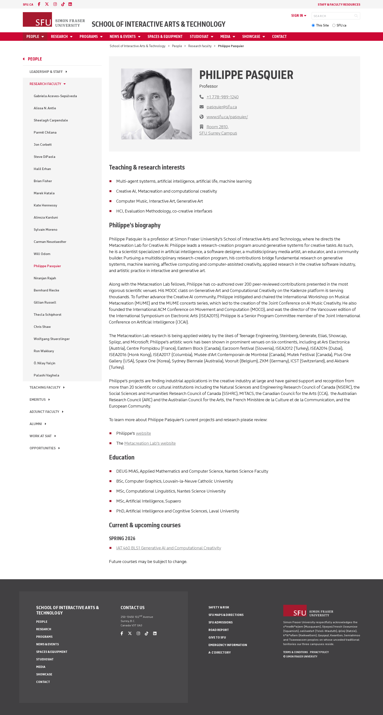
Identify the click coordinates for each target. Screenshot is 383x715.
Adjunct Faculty (44, 412)
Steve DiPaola (44, 157)
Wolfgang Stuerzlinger (52, 339)
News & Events (123, 36)
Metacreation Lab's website (150, 443)
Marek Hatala (44, 193)
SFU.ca (341, 25)
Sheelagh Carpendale (51, 120)
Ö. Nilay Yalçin (44, 363)
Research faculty (200, 46)
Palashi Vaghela (46, 375)
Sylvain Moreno (45, 230)
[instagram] (55, 4)
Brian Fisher (43, 181)
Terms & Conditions (295, 652)
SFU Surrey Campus (218, 133)
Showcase (251, 36)
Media (225, 36)
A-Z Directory (219, 652)
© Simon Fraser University (300, 656)
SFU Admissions (220, 622)
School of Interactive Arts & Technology (158, 24)
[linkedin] (70, 4)
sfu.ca (28, 4)
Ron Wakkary (44, 351)
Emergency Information (227, 645)
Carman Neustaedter (50, 242)
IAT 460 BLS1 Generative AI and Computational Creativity (168, 548)
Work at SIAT (41, 436)
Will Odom (42, 254)
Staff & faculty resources (339, 4)
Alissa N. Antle (45, 108)
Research (59, 36)
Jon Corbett (43, 145)
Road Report (218, 630)
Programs (89, 36)
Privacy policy (319, 652)
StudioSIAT (199, 36)
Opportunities (43, 448)
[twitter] (47, 4)
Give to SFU (217, 637)
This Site (322, 25)
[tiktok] (63, 4)
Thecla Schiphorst (47, 315)
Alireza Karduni (46, 217)
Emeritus (38, 400)
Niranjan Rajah (45, 278)
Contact (279, 36)
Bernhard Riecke (46, 290)
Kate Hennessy (45, 205)
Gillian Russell (45, 302)
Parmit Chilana (45, 132)
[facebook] (39, 4)
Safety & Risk (218, 607)
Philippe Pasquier (47, 266)
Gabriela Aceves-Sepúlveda (55, 96)
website (143, 433)
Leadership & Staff (46, 72)
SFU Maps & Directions (225, 615)
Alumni (36, 424)
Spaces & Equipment (165, 36)
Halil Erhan (42, 169)
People (33, 36)
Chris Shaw (42, 327)
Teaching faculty (45, 387)
